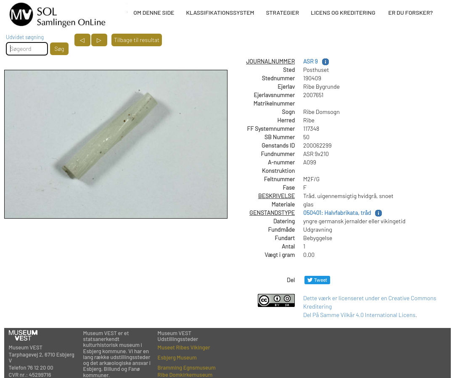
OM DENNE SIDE (153, 12)
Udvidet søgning (25, 37)
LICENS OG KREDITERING (343, 12)
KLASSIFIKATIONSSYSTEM (220, 12)
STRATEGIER (282, 12)
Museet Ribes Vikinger (184, 347)
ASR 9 (310, 61)
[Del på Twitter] (317, 279)
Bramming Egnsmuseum (187, 367)
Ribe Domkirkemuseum (185, 374)
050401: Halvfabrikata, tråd (337, 212)
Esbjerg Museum (177, 357)
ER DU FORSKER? (410, 12)
